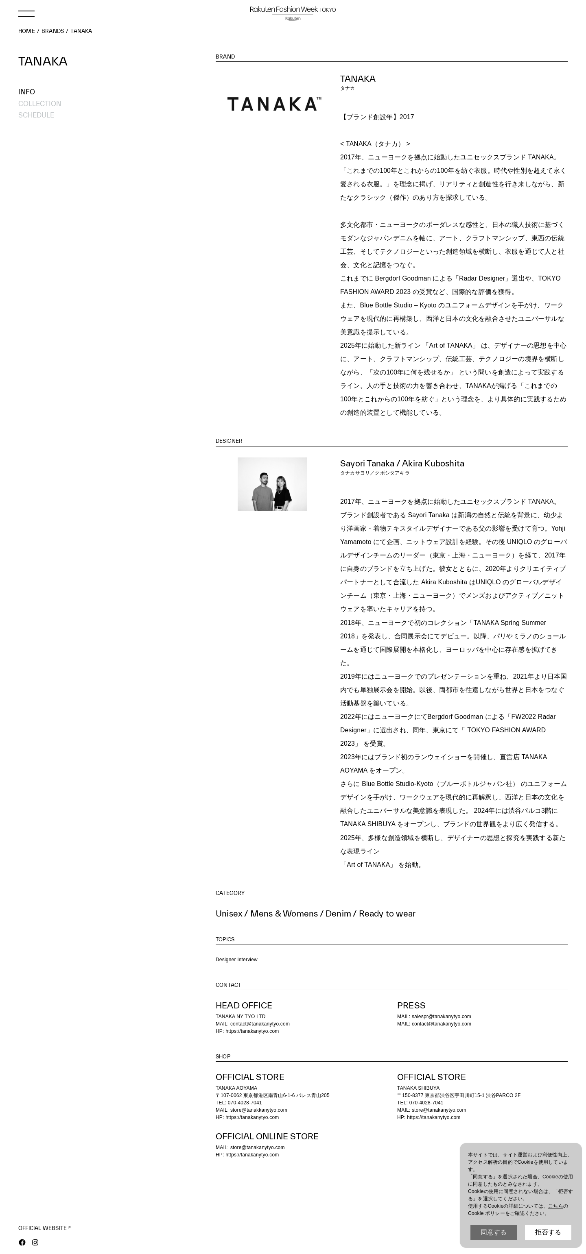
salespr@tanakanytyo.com (441, 1016)
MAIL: (404, 1024)
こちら (555, 1206)
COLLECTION (39, 103)
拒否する (548, 1232)
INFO (26, 92)
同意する (494, 1232)
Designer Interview (237, 959)
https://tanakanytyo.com (252, 1031)
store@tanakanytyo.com (439, 1110)
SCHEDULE (36, 115)
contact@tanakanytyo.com (260, 1024)
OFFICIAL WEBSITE (42, 1228)
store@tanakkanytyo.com (258, 1110)
